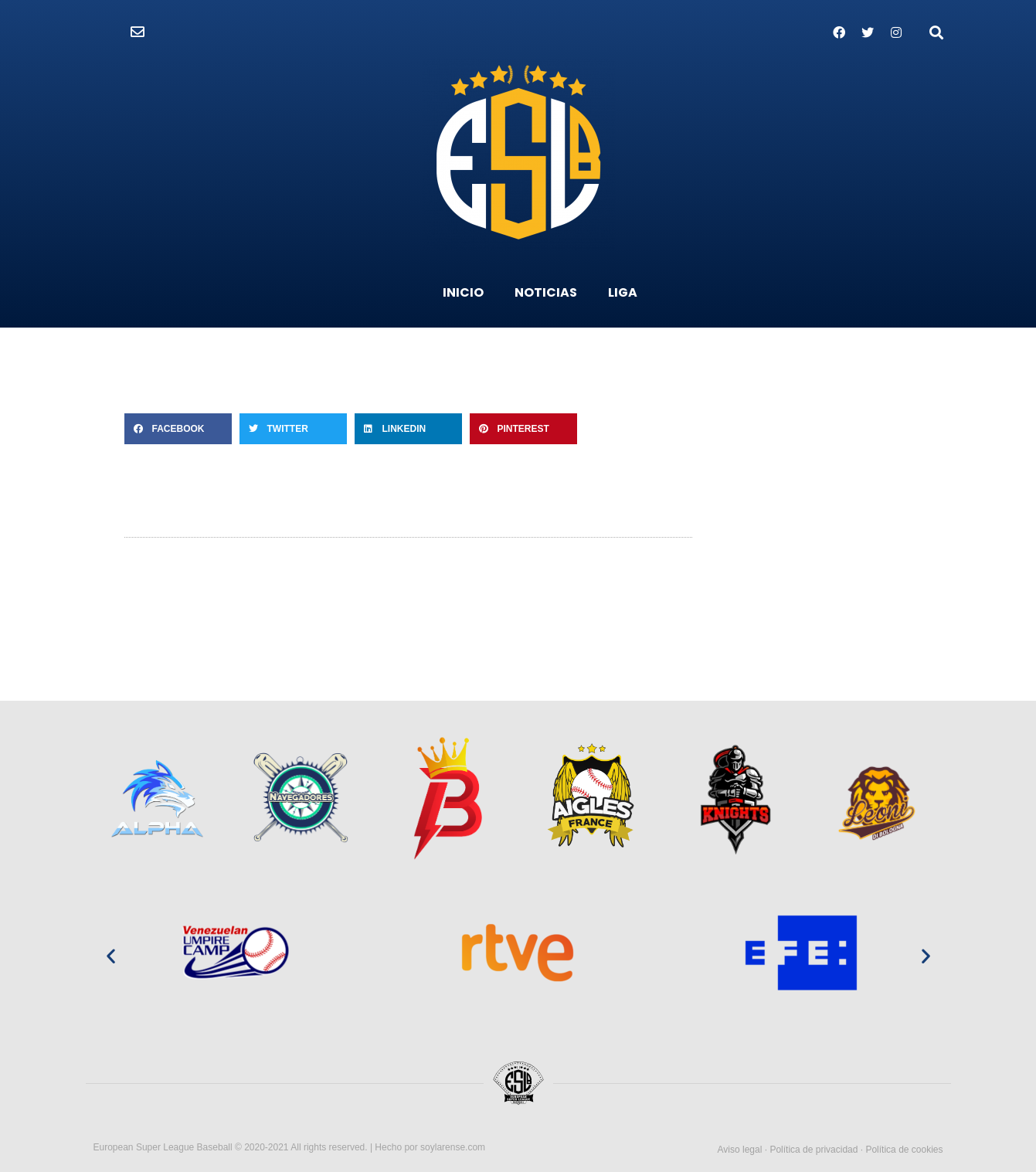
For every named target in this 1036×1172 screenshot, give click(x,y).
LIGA (622, 292)
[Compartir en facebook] (178, 428)
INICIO (463, 292)
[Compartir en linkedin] (408, 428)
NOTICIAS (546, 292)
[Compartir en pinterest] (523, 428)
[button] (137, 32)
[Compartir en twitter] (293, 428)
